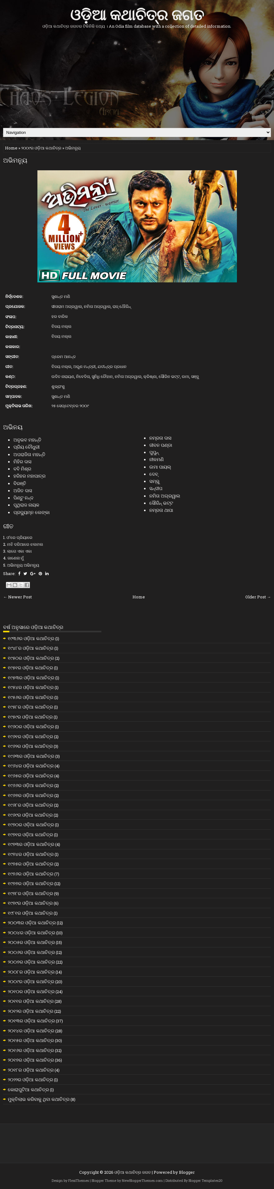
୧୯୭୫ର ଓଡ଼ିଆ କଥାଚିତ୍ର (30, 864)
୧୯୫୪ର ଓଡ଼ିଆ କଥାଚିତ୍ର (31, 687)
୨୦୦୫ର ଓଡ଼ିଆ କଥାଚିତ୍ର (31, 942)
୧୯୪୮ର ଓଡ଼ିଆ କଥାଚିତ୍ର (30, 648)
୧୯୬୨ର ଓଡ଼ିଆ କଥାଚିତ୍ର (30, 746)
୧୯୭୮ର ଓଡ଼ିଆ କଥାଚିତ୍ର (30, 893)
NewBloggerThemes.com (142, 1180)
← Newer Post (17, 597)
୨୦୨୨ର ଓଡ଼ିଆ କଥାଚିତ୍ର (30, 1079)
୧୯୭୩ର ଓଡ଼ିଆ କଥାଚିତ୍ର (31, 844)
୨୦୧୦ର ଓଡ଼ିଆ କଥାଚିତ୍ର (31, 991)
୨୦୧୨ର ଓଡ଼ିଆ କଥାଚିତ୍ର (30, 1011)
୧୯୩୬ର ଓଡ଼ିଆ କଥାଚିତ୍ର (31, 638)
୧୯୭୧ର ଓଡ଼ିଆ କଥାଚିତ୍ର (30, 834)
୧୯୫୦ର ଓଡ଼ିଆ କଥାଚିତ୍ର (31, 658)
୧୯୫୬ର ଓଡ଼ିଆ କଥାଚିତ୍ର (30, 697)
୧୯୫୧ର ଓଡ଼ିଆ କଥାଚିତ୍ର (30, 667)
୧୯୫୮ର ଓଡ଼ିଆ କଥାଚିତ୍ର (30, 707)
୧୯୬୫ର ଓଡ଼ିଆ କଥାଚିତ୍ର (30, 775)
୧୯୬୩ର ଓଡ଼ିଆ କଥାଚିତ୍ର (31, 756)
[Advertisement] (137, 78)
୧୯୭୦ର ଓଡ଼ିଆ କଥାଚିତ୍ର (31, 824)
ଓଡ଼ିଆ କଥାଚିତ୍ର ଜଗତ (137, 13)
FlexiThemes (78, 1180)
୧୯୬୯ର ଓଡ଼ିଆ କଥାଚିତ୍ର (30, 815)
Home (11, 148)
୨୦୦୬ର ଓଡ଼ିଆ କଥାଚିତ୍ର (31, 952)
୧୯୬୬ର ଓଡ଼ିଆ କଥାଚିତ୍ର (30, 785)
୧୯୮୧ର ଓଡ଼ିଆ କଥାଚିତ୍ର (30, 913)
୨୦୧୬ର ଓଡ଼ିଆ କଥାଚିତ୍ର (31, 1050)
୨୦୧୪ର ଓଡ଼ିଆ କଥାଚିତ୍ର (31, 1030)
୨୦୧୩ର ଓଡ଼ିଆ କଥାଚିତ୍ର (31, 1020)
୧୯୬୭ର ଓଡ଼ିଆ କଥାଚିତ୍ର (30, 795)
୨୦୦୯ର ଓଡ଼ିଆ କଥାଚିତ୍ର (41, 148)
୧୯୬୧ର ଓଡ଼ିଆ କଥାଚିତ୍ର (30, 736)
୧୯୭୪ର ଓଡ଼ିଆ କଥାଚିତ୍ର (31, 854)
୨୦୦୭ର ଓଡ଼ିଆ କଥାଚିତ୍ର (31, 962)
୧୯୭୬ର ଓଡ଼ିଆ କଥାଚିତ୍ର (30, 874)
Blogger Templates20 (206, 1180)
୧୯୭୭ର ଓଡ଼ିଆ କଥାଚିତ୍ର (30, 883)
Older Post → (258, 597)
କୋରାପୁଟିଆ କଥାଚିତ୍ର (28, 1089)
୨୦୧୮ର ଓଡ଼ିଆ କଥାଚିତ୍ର (31, 1070)
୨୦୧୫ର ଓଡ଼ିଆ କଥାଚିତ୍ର (31, 1040)
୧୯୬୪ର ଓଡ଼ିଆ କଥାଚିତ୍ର (31, 765)
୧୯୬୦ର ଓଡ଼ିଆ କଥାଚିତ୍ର (31, 726)
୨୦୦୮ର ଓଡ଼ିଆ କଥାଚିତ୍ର (31, 972)
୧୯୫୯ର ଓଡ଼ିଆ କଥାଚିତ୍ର (30, 717)
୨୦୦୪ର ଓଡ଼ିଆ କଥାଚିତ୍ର (31, 932)
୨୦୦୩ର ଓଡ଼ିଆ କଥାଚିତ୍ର (32, 922)
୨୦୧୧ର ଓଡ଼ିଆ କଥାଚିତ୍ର (31, 1001)
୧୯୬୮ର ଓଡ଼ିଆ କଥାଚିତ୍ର (30, 805)
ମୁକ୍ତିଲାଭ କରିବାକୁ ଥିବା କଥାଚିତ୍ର (39, 1099)
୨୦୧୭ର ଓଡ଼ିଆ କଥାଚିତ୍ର (31, 1060)
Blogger (187, 1172)
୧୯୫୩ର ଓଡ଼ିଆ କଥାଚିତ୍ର (31, 677)
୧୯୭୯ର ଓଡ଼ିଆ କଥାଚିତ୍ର (30, 903)
